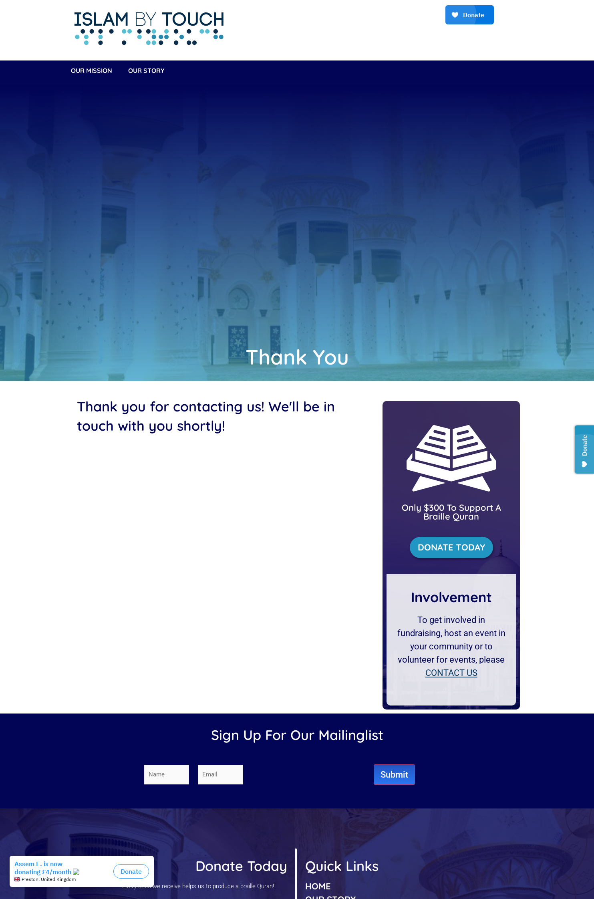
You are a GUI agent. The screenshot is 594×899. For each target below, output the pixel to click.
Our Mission (91, 71)
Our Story (146, 71)
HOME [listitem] (318, 886)
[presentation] (313, 774)
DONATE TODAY (451, 547)
